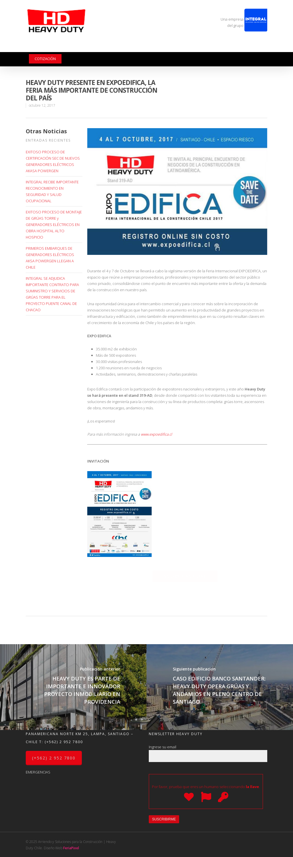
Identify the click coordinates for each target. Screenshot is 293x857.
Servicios (103, 48)
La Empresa (39, 48)
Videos (150, 48)
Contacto (196, 48)
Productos (70, 48)
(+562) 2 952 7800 (64, 741)
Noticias (172, 48)
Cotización (45, 58)
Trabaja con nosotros (235, 48)
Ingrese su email (208, 753)
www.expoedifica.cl (156, 434)
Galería (130, 48)
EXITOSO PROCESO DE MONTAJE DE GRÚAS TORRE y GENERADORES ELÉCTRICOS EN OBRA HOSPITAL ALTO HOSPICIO (54, 224)
